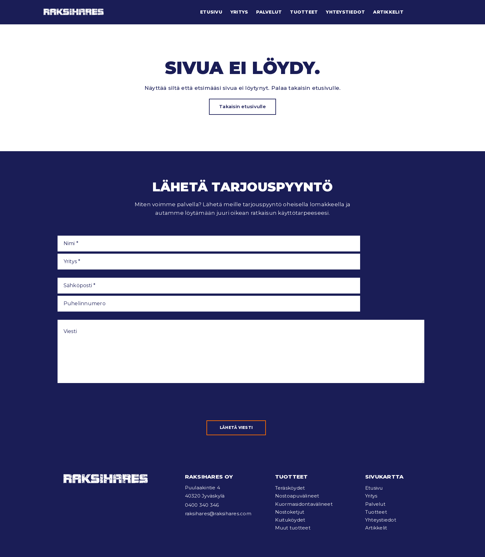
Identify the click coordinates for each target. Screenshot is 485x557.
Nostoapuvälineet (297, 456)
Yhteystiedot (345, 12)
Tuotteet (304, 12)
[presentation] (106, 362)
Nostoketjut (289, 472)
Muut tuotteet (292, 488)
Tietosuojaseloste (134, 543)
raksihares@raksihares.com (218, 474)
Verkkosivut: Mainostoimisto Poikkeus (198, 543)
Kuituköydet (290, 480)
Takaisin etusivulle (242, 106)
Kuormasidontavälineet (304, 464)
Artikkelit (388, 12)
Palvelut (269, 12)
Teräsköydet (290, 448)
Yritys (239, 12)
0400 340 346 (202, 465)
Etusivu (211, 12)
